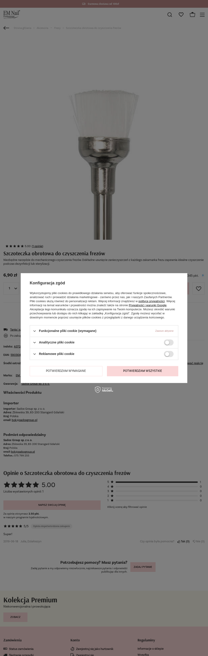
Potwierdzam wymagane (66, 371)
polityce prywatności (151, 301)
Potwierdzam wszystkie (142, 371)
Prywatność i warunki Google (148, 305)
